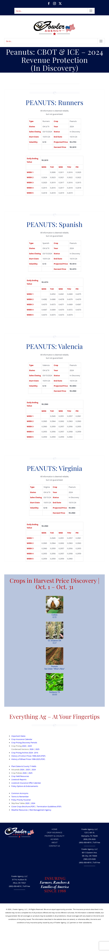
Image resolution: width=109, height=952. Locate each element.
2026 (24, 746)
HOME (54, 829)
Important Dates (18, 736)
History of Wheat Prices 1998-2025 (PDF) (28, 759)
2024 (34, 769)
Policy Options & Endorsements (24, 786)
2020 (27, 803)
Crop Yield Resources (20, 776)
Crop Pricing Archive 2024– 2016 (24, 752)
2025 (30, 746)
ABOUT (54, 842)
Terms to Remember (20, 796)
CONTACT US (54, 846)
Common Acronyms (19, 793)
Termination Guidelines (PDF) (49, 806)
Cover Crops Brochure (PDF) (23, 806)
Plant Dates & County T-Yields (23, 766)
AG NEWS (54, 839)
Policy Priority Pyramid (21, 800)
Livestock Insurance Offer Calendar (26, 783)
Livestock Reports (18, 779)
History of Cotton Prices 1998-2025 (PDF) (28, 756)
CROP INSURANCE (54, 832)
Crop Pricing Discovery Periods (24, 742)
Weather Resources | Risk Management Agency (31, 810)
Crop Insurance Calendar (21, 739)
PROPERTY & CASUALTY (54, 836)
